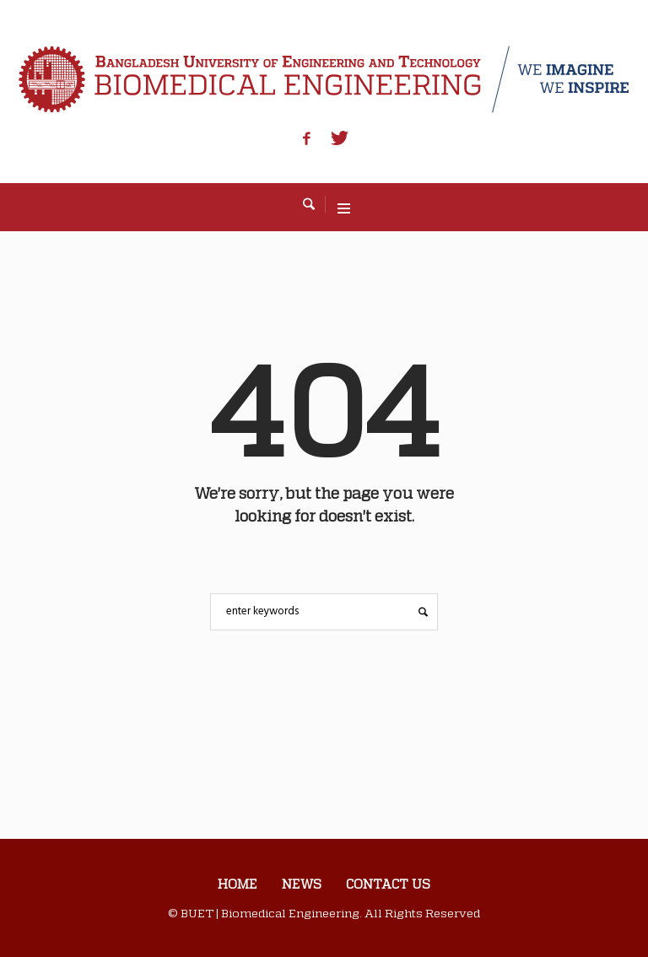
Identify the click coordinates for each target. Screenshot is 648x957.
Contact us (388, 883)
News (301, 883)
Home (237, 883)
